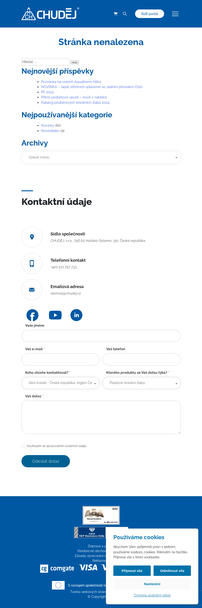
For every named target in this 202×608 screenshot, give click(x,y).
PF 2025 (47, 92)
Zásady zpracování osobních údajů (101, 556)
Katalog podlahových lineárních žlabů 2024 (75, 102)
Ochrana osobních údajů (152, 595)
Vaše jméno (34, 325)
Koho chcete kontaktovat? (47, 373)
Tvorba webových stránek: (90, 592)
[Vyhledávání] (125, 13)
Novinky (47, 125)
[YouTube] (55, 315)
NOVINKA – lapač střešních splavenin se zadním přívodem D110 (91, 87)
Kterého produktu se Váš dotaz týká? (137, 373)
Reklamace (101, 560)
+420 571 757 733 (64, 267)
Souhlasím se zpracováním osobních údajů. (54, 446)
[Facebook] (32, 315)
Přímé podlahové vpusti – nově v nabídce (74, 97)
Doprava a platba (101, 546)
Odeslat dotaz (45, 461)
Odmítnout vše (172, 571)
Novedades (50, 131)
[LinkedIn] (76, 315)
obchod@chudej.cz (66, 293)
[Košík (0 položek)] (115, 13)
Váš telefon (115, 349)
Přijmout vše (132, 571)
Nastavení (152, 584)
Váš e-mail (35, 349)
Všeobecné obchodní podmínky (101, 551)
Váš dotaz (34, 396)
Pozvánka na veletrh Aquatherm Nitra (71, 82)
